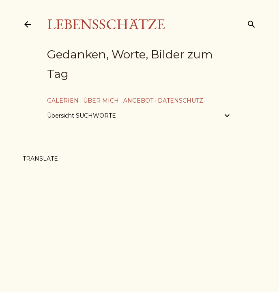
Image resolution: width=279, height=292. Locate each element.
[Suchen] (251, 22)
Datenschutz (180, 100)
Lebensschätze (106, 24)
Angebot (138, 100)
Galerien (63, 100)
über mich (101, 100)
